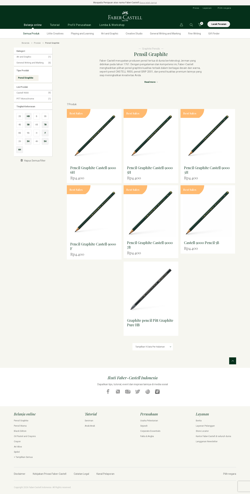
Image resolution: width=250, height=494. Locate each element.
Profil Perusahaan (79, 24)
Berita (199, 420)
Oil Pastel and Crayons (25, 436)
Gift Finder (214, 33)
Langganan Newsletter (207, 441)
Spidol (17, 452)
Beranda (25, 43)
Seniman (89, 420)
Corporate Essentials (150, 431)
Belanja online (33, 24)
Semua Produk (31, 33)
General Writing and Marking (165, 33)
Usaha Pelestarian (149, 420)
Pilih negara (224, 8)
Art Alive (18, 447)
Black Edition (20, 431)
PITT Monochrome (33, 98)
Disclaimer (19, 473)
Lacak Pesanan (218, 24)
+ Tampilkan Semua (23, 457)
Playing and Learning (82, 33)
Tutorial (55, 24)
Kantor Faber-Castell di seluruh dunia (213, 436)
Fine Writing (194, 33)
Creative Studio (134, 33)
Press (196, 8)
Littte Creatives (55, 33)
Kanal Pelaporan (105, 473)
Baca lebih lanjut (148, 2)
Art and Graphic (109, 33)
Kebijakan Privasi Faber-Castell (49, 473)
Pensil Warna (20, 426)
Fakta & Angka (147, 436)
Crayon (17, 441)
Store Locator (202, 431)
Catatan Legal (81, 473)
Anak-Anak (90, 426)
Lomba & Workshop (112, 24)
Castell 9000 (33, 92)
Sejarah (144, 426)
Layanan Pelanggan (205, 426)
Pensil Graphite (21, 420)
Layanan (207, 8)
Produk (37, 43)
